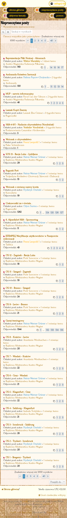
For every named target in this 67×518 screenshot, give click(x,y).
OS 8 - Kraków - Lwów (17, 337)
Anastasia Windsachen (35, 340)
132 (47, 330)
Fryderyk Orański (32, 189)
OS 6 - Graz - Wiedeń (17, 375)
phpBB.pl (47, 504)
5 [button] (45, 40)
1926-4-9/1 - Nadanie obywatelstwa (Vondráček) (30, 124)
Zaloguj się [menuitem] (57, 3)
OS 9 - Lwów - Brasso (17, 304)
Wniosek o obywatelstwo (18, 139)
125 (52, 212)
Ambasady (11, 83)
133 (52, 330)
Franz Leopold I (31, 142)
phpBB (25, 501)
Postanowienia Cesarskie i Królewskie (25, 130)
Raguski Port (12, 170)
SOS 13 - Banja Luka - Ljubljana (22, 154)
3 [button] (38, 40)
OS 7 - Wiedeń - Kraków (18, 356)
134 (56, 330)
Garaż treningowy (15, 320)
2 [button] (34, 40)
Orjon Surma (30, 206)
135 (61, 330)
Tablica (9, 244)
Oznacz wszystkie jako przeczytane (21, 36)
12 (55, 86)
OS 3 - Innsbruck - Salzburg (20, 424)
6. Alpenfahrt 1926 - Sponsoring (22, 219)
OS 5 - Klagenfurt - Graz (18, 392)
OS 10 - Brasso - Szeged (18, 288)
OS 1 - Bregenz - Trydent (18, 457)
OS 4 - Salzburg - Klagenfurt (20, 408)
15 (55, 67)
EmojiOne (52, 512)
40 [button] (51, 40)
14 (51, 67)
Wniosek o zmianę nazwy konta (22, 187)
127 (61, 212)
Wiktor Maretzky (31, 61)
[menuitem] (50, 10)
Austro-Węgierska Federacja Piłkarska (25, 64)
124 (47, 212)
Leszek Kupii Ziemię (16, 110)
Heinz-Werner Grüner (34, 157)
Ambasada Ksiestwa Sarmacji (21, 74)
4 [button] (41, 40)
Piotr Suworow (30, 258)
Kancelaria (11, 192)
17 (62, 67)
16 (58, 67)
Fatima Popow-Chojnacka (36, 77)
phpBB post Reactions (21, 512)
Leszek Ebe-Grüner (33, 113)
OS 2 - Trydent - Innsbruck (19, 441)
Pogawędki (11, 115)
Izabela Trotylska (32, 411)
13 (59, 86)
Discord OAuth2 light (27, 507)
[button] (27, 41)
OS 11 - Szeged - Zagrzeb (18, 271)
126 (56, 212)
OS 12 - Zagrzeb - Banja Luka (20, 255)
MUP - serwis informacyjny (20, 93)
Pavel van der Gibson (34, 96)
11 (51, 86)
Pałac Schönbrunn (15, 145)
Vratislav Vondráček (33, 127)
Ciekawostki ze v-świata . (19, 203)
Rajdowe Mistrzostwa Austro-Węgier (24, 160)
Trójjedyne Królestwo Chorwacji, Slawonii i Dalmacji (32, 176)
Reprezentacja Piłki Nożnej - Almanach (25, 58)
